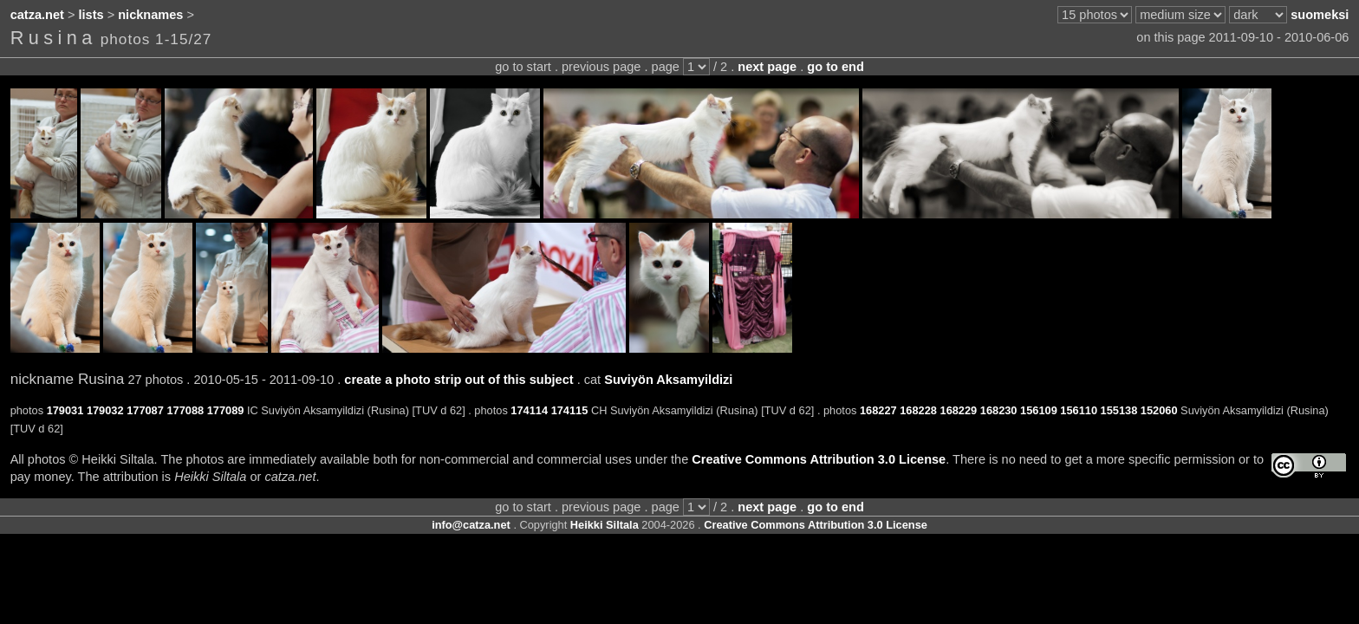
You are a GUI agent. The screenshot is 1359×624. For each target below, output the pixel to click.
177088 (185, 410)
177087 (145, 410)
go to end (835, 67)
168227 (878, 410)
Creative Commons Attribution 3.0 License (819, 459)
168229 (959, 410)
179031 (65, 410)
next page (767, 67)
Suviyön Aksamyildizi (668, 380)
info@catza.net (471, 524)
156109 (1038, 410)
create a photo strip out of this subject (458, 380)
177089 (225, 410)
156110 (1078, 410)
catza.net (37, 15)
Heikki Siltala (604, 524)
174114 (529, 410)
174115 (569, 410)
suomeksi (1320, 15)
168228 (918, 410)
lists (91, 15)
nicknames (150, 15)
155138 (1119, 410)
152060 (1159, 410)
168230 (999, 410)
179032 (105, 410)
